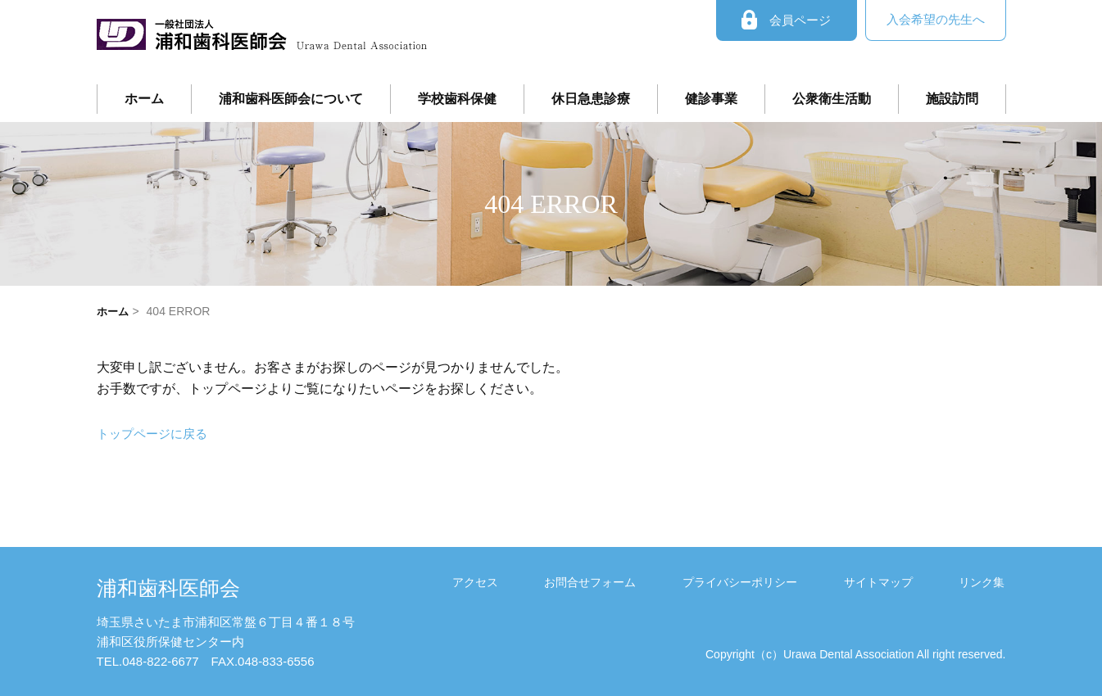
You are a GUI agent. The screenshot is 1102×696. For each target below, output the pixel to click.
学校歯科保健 (457, 99)
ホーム (144, 99)
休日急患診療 (590, 99)
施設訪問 (952, 99)
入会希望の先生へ (936, 19)
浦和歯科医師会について (291, 99)
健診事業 (711, 99)
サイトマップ (905, 582)
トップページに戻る (156, 434)
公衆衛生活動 (831, 99)
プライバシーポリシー (785, 582)
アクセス (557, 582)
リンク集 (991, 582)
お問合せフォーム (654, 582)
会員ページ (786, 20)
